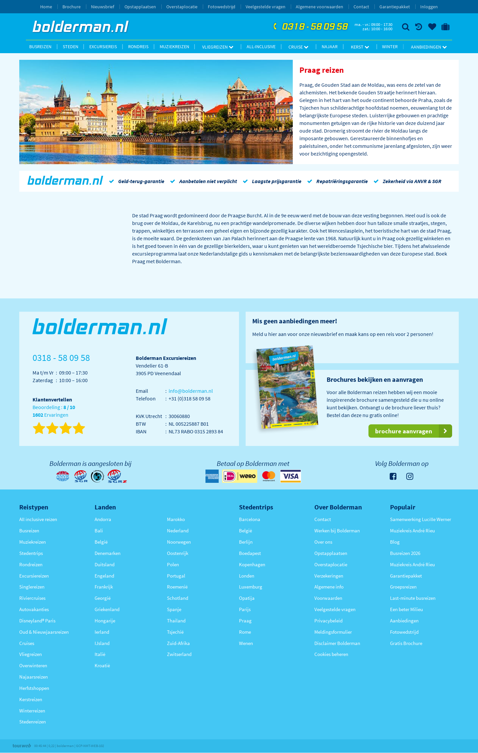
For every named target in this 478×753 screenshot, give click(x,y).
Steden (70, 47)
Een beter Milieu (406, 609)
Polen (173, 564)
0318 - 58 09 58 (310, 27)
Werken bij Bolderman (337, 530)
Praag (245, 620)
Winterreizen (32, 710)
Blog (395, 542)
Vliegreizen (217, 47)
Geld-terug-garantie (135, 181)
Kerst (360, 47)
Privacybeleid (328, 620)
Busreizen (40, 47)
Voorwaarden (328, 598)
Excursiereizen (34, 576)
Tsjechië (175, 632)
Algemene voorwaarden (319, 6)
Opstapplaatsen (140, 6)
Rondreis (138, 47)
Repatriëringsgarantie (336, 181)
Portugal (176, 576)
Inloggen (429, 6)
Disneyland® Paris (37, 620)
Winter (390, 47)
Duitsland (105, 564)
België (101, 542)
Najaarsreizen (33, 677)
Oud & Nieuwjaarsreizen (44, 632)
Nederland (178, 530)
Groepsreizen (403, 587)
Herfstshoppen (34, 688)
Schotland (177, 598)
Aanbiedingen (429, 47)
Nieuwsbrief (102, 6)
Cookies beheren (331, 654)
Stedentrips (31, 553)
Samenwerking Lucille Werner (420, 519)
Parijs (245, 609)
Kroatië (102, 665)
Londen (246, 576)
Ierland (102, 632)
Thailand (176, 620)
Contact (361, 6)
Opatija (247, 598)
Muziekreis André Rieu (412, 530)
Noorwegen (179, 542)
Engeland (104, 576)
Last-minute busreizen (413, 598)
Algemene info (329, 587)
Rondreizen (30, 564)
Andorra (103, 519)
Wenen (246, 643)
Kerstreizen (30, 699)
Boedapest (250, 553)
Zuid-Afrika (178, 643)
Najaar (330, 47)
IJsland (102, 643)
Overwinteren (33, 665)
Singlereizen (31, 587)
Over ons (323, 542)
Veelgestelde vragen (265, 6)
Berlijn (246, 542)
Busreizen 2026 (405, 553)
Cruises (26, 643)
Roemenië (177, 587)
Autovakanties (34, 609)
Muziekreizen (174, 47)
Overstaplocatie (182, 6)
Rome (245, 632)
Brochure (71, 6)
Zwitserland (179, 654)
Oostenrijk (177, 553)
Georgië (103, 598)
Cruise (298, 47)
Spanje (174, 609)
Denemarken (107, 553)
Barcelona (249, 519)
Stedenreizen (32, 721)
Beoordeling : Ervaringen (54, 411)
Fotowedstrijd (221, 6)
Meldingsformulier (333, 632)
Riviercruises (32, 598)
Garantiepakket (394, 6)
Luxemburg (250, 587)
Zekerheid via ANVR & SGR (406, 181)
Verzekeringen (328, 576)
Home (46, 6)
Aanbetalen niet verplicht (202, 181)
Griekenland (107, 609)
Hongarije (105, 620)
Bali (99, 530)
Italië (100, 654)
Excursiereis (103, 47)
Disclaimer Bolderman (337, 643)
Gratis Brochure (406, 643)
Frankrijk (104, 587)
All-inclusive (261, 47)
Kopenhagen (252, 564)
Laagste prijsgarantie (270, 181)
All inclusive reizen (38, 519)
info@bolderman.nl (191, 390)
